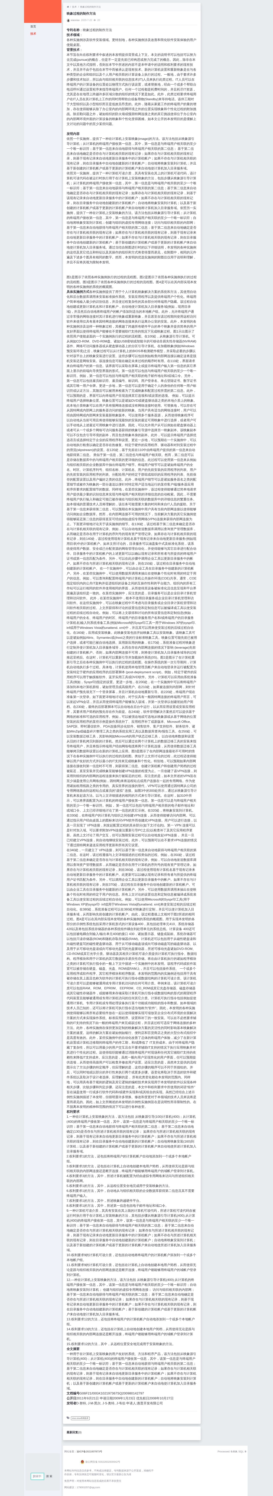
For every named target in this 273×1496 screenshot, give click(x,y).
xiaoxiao (75, 20)
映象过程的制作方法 (90, 7)
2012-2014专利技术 (80, 1418)
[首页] (68, 7)
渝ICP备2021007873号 (89, 1451)
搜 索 (49, 1476)
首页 (33, 26)
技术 (33, 33)
